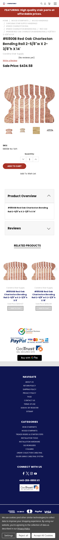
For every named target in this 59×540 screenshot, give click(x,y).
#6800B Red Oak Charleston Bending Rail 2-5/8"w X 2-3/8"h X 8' (15, 296)
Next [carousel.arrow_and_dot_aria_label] (56, 269)
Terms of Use (29, 404)
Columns (29, 449)
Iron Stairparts (29, 427)
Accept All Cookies (43, 535)
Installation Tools (29, 438)
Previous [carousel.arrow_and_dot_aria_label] (3, 269)
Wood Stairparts (29, 430)
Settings (8, 535)
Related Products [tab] (27, 246)
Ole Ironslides (29, 445)
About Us (29, 382)
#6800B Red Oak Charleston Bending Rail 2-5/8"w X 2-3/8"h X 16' (44, 296)
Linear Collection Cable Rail (29, 453)
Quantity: (29, 154)
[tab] (29, 196)
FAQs (29, 397)
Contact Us (29, 400)
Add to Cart (15, 308)
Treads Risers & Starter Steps (29, 434)
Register (34, 408)
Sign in (24, 408)
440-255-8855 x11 (29, 480)
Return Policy (29, 385)
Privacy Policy (29, 393)
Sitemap (29, 411)
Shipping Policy (29, 389)
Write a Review (10, 60)
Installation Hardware (29, 442)
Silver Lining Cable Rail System (29, 456)
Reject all (23, 535)
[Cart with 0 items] (49, 3)
